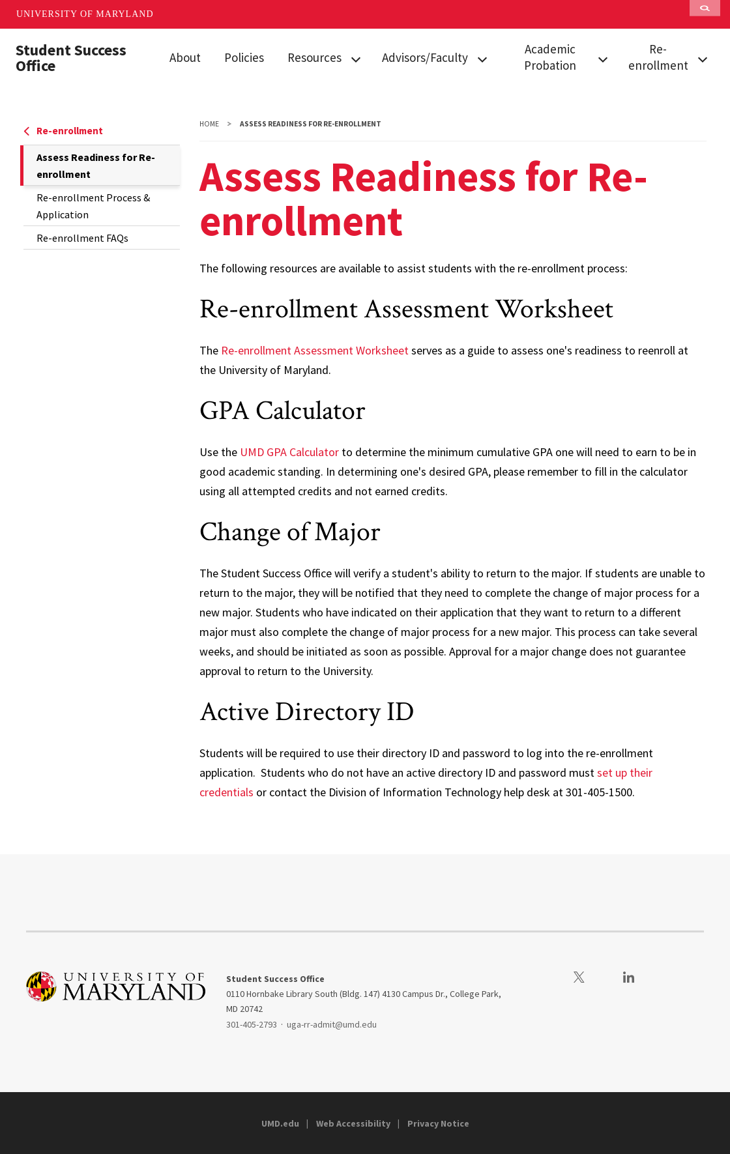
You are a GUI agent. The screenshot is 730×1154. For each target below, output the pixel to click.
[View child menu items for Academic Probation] (602, 58)
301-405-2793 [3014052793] (251, 1024)
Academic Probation (550, 57)
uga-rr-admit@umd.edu (332, 1024)
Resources (314, 57)
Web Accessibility (353, 1123)
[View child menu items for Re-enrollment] (702, 58)
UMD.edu (280, 1123)
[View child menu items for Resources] (356, 58)
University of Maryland (85, 14)
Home (209, 123)
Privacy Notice (438, 1123)
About (185, 57)
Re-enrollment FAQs (82, 237)
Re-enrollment (658, 57)
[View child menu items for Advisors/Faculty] (482, 58)
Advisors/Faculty (425, 57)
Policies (244, 57)
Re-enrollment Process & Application (93, 206)
